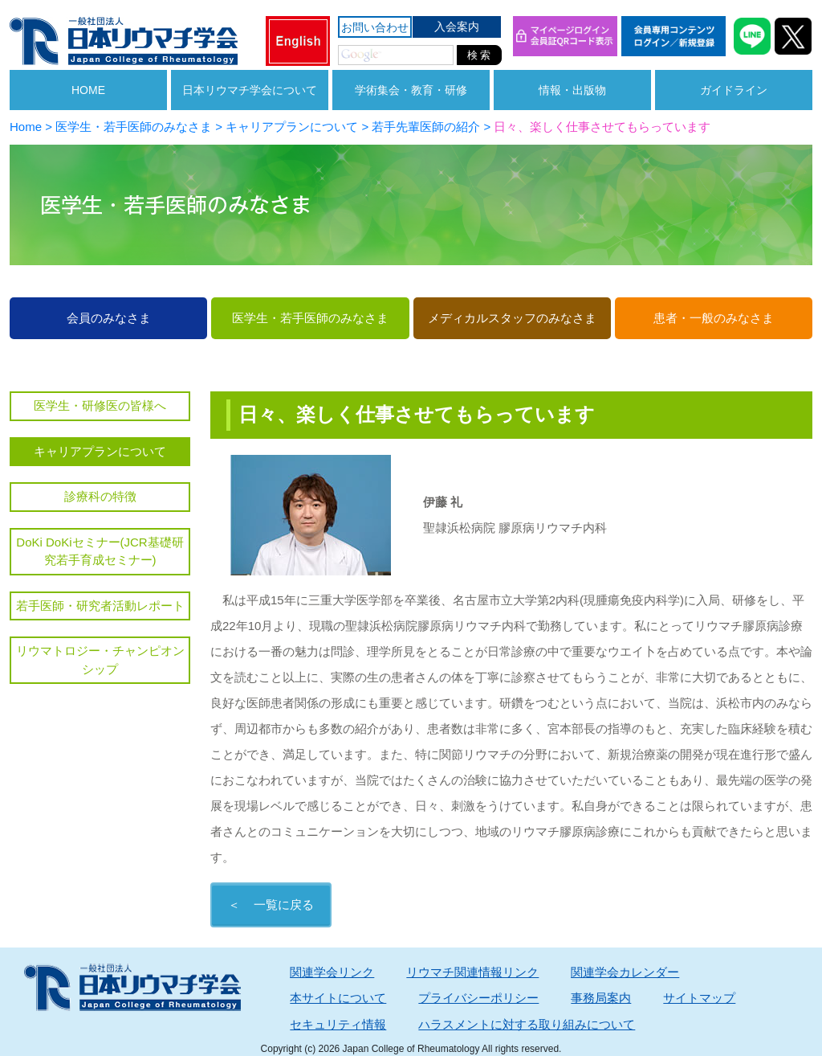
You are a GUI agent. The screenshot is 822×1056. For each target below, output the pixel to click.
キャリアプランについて (100, 451)
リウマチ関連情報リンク (472, 972)
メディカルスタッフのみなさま (512, 318)
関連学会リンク (332, 972)
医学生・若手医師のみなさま (310, 318)
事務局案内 (601, 998)
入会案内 (456, 26)
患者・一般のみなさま (713, 318)
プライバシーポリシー (478, 998)
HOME (88, 90)
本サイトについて (338, 998)
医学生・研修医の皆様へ (100, 405)
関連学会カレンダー (625, 972)
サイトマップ (699, 998)
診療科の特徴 (100, 496)
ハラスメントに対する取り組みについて (526, 1024)
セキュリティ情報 (338, 1024)
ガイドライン (733, 90)
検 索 (479, 55)
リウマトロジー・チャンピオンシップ (100, 660)
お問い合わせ (375, 27)
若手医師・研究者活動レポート (100, 605)
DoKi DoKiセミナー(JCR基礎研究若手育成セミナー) (99, 551)
